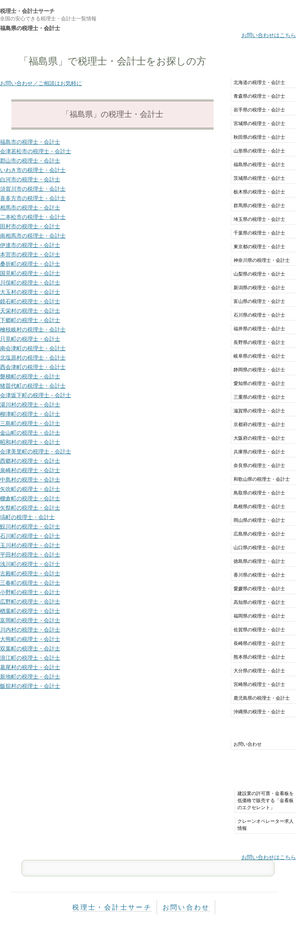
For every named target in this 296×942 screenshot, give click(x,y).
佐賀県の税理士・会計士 (259, 629)
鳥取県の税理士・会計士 (259, 493)
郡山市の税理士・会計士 (30, 161)
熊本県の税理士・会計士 (259, 657)
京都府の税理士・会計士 (259, 424)
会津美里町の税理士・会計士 (35, 451)
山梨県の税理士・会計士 (259, 274)
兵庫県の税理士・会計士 (259, 452)
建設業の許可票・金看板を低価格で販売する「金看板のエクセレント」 (265, 800)
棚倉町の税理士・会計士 (30, 498)
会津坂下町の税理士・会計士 (35, 395)
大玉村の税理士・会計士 (30, 292)
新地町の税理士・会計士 (30, 676)
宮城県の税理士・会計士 (259, 123)
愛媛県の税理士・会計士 (259, 588)
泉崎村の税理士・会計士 (30, 470)
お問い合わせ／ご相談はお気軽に (41, 83)
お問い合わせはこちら (268, 35)
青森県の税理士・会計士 (259, 96)
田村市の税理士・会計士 (30, 226)
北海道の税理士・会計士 (259, 82)
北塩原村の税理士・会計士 (33, 358)
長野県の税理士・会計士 (259, 342)
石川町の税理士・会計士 (30, 536)
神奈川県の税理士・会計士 (262, 260)
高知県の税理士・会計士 (259, 602)
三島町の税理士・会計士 (30, 423)
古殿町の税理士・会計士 (30, 573)
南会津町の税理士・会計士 (33, 348)
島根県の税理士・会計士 (259, 506)
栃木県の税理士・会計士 (259, 192)
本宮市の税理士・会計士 (30, 254)
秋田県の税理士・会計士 (259, 137)
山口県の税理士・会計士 (259, 547)
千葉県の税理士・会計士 (259, 233)
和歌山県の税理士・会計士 (262, 479)
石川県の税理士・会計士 (259, 315)
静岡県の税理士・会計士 (259, 370)
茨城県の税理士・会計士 (259, 178)
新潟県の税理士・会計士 (259, 287)
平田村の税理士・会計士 (30, 555)
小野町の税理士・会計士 (30, 592)
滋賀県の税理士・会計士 (259, 411)
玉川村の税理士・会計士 (30, 545)
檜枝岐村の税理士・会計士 (33, 329)
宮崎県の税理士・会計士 (259, 684)
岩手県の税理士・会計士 (259, 110)
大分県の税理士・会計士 (259, 670)
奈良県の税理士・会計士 (259, 465)
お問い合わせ (248, 744)
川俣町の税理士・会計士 (30, 282)
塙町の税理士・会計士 (27, 517)
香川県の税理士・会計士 (259, 575)
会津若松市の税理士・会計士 (35, 151)
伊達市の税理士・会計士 (30, 245)
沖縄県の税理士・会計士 (259, 712)
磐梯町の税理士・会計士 (30, 376)
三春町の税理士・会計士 (30, 583)
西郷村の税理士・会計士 (30, 461)
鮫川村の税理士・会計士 (30, 526)
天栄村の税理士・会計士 (30, 311)
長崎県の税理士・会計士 (259, 643)
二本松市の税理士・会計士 (33, 217)
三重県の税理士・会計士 (259, 397)
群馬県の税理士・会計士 (259, 205)
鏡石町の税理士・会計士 (30, 301)
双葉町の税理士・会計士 (30, 648)
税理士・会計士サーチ (27, 11)
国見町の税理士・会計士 (30, 273)
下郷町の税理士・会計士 (30, 320)
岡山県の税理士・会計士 (259, 520)
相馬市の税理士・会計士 (30, 207)
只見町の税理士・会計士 (30, 339)
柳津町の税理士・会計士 (30, 414)
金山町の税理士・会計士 (30, 433)
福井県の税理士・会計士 (259, 328)
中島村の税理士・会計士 (30, 479)
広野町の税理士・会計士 (30, 601)
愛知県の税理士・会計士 (259, 383)
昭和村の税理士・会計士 (30, 442)
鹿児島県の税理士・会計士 (262, 698)
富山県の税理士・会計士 (259, 301)
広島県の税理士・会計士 (259, 534)
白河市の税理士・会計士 (30, 179)
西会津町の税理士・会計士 (33, 367)
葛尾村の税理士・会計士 (30, 667)
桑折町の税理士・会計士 (30, 264)
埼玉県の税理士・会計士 (259, 219)
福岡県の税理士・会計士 (259, 616)
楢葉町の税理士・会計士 (30, 611)
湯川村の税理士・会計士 (30, 404)
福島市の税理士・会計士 (30, 142)
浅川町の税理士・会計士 (30, 564)
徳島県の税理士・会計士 (259, 561)
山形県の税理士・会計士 (259, 151)
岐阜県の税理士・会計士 (259, 356)
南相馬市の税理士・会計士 (33, 236)
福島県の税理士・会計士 (259, 164)
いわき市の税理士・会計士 (33, 170)
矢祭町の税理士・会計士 (30, 508)
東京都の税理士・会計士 (259, 246)
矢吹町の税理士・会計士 (30, 489)
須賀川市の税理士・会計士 (33, 189)
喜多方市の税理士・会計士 (33, 198)
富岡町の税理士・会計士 (30, 620)
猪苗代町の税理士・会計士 (33, 386)
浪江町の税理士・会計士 (30, 658)
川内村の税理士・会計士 (30, 630)
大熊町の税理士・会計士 (30, 639)
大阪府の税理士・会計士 (259, 438)
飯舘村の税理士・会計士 (30, 686)
